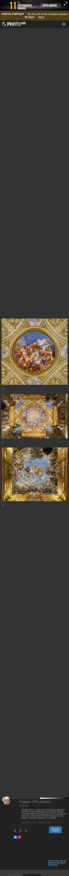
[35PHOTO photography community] (13, 24)
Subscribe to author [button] (55, 830)
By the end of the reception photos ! (34, 16)
